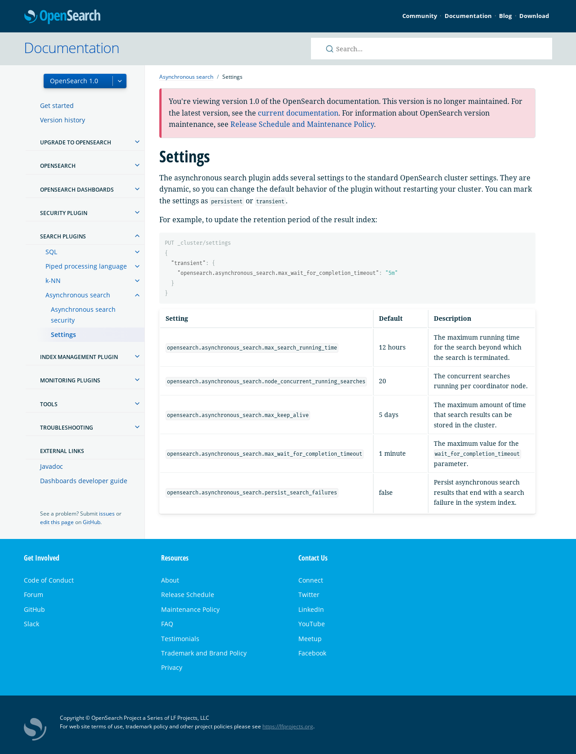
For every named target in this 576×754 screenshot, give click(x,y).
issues (107, 513)
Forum (33, 594)
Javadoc (51, 466)
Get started (57, 105)
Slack (31, 623)
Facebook (312, 653)
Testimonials (180, 638)
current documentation (298, 113)
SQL (51, 251)
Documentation (468, 16)
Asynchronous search (77, 295)
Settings (63, 334)
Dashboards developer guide (83, 480)
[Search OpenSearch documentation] (431, 48)
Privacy (171, 667)
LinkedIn (311, 609)
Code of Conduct (49, 580)
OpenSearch (62, 17)
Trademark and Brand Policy (204, 653)
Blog (505, 16)
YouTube (311, 623)
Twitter (309, 594)
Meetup (310, 638)
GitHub (91, 522)
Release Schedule (187, 594)
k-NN (53, 280)
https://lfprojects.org (287, 726)
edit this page (57, 522)
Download (534, 16)
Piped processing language (86, 266)
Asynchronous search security (83, 314)
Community (419, 16)
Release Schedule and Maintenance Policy (302, 124)
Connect (310, 580)
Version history (62, 120)
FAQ (167, 623)
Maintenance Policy (190, 609)
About (170, 580)
